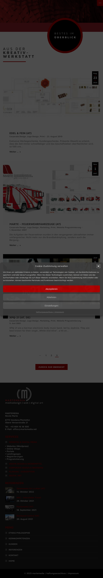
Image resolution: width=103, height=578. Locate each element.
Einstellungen (51, 305)
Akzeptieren (51, 288)
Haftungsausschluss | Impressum (50, 312)
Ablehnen (51, 297)
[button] (98, 266)
